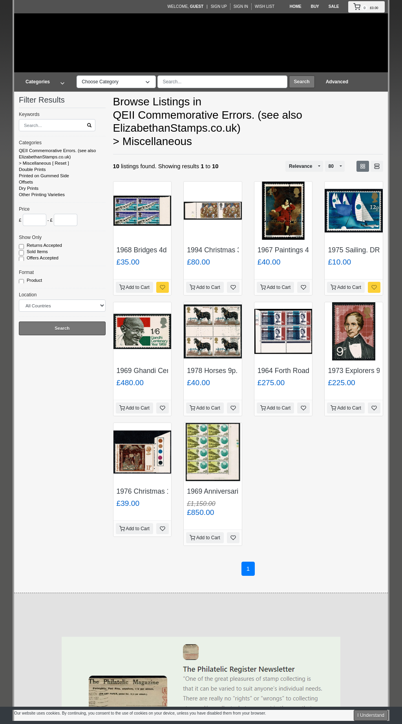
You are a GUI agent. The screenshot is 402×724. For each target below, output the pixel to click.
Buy (315, 6)
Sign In (241, 6)
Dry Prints (28, 188)
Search (302, 82)
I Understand (370, 715)
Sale (334, 6)
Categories (30, 142)
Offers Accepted (43, 258)
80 (331, 166)
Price (24, 209)
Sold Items (38, 252)
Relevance (300, 166)
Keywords (29, 114)
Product (35, 280)
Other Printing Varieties (42, 194)
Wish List (264, 6)
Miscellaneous (37, 163)
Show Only (30, 237)
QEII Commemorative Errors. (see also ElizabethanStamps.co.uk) (57, 153)
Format (26, 272)
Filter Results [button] (47, 100)
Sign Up (219, 6)
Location (28, 295)
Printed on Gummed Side (44, 175)
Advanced (337, 82)
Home (296, 6)
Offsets (26, 182)
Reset (61, 163)
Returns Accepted (45, 245)
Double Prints (32, 169)
